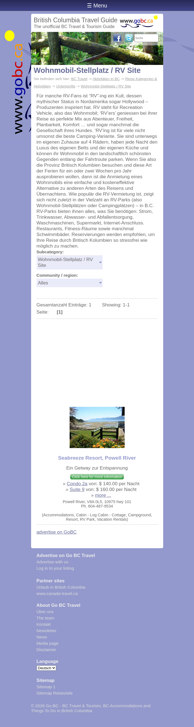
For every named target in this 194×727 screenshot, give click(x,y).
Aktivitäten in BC (106, 79)
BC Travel (79, 79)
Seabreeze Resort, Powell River (97, 458)
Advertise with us (53, 561)
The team (45, 618)
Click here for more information (97, 477)
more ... (103, 495)
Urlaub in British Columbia (61, 587)
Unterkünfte (65, 86)
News (42, 637)
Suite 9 (77, 489)
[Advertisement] (97, 360)
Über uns (45, 611)
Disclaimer (46, 649)
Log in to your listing (55, 568)
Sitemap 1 (46, 686)
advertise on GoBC (57, 532)
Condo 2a (77, 483)
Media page (48, 643)
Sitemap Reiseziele (55, 693)
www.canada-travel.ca (57, 593)
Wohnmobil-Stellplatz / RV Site (87, 70)
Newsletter (47, 630)
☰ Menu (97, 5)
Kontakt (44, 624)
